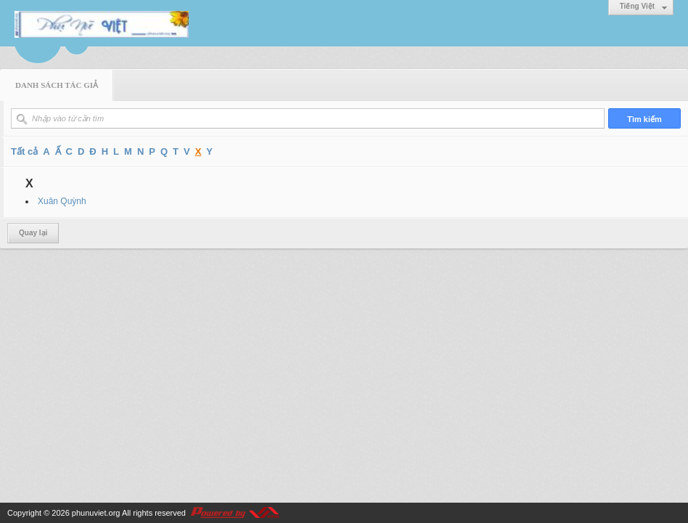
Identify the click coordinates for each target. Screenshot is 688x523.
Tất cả (24, 151)
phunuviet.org (96, 512)
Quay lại (33, 233)
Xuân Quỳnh (62, 201)
